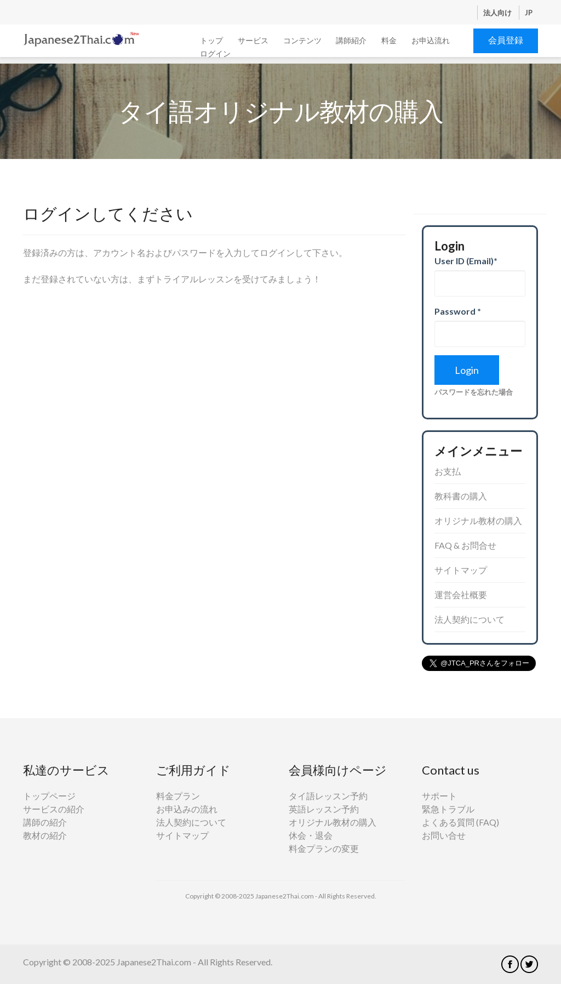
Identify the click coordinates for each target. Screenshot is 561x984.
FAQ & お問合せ (465, 545)
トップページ (49, 795)
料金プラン (178, 795)
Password (457, 311)
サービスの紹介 (53, 809)
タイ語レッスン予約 (328, 795)
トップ (211, 40)
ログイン (215, 53)
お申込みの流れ (186, 809)
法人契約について (469, 619)
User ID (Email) (465, 260)
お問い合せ (444, 835)
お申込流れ (430, 40)
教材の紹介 (45, 835)
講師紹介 (351, 40)
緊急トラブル (448, 809)
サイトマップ (460, 570)
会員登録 (505, 40)
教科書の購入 (460, 496)
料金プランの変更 (324, 848)
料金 (389, 40)
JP (529, 12)
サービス (253, 40)
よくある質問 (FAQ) (460, 822)
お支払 (447, 471)
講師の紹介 (45, 822)
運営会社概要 (460, 594)
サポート (439, 795)
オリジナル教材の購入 (478, 520)
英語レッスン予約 (324, 809)
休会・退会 (311, 835)
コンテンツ (302, 40)
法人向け (498, 12)
